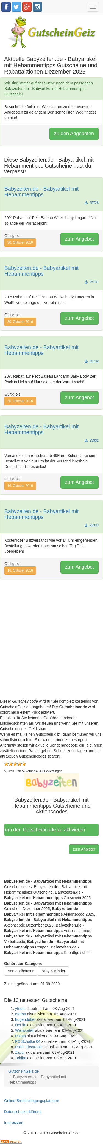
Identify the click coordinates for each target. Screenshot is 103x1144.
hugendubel (25, 1019)
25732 (92, 361)
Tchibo (20, 1058)
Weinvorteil (24, 1030)
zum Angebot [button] (79, 239)
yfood (19, 1008)
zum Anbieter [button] (84, 849)
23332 (92, 440)
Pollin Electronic (29, 1047)
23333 (92, 525)
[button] (51, 782)
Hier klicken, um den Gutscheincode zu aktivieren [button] (45, 829)
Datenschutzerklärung (22, 1111)
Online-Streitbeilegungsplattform (31, 1100)
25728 (92, 203)
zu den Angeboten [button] (74, 133)
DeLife (20, 1025)
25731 (92, 282)
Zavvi (19, 1052)
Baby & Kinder (53, 971)
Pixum (20, 1036)
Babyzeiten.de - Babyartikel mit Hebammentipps (41, 192)
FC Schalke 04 (27, 1041)
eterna (20, 1014)
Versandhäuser (21, 971)
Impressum (13, 1122)
